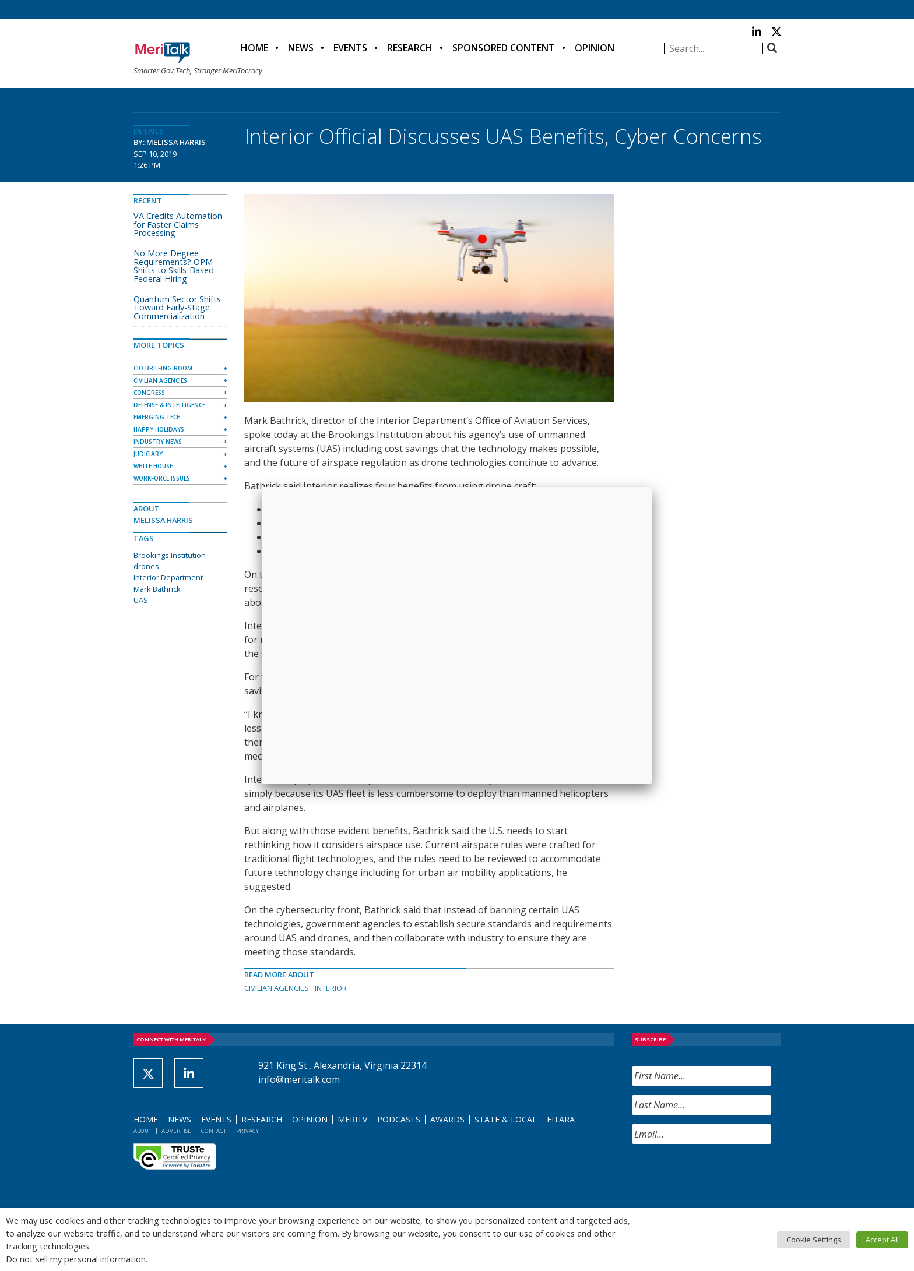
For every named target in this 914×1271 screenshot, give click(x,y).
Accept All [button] (882, 1239)
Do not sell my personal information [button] (76, 1259)
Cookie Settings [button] (813, 1239)
